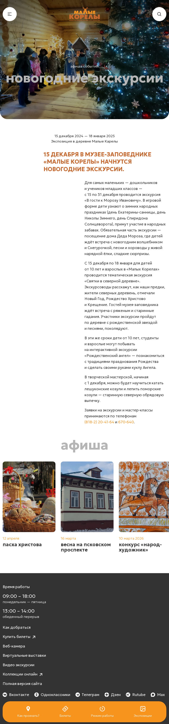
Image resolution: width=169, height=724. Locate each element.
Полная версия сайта (22, 683)
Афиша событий (84, 66)
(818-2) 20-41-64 (99, 422)
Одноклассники (52, 694)
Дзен (113, 694)
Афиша (84, 445)
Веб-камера (14, 646)
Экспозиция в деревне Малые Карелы (84, 141)
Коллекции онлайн (23, 674)
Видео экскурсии (18, 664)
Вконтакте (16, 694)
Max (158, 694)
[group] (29, 509)
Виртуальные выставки (24, 655)
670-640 (126, 422)
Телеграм (87, 694)
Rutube (135, 694)
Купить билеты (20, 637)
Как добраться (17, 627)
